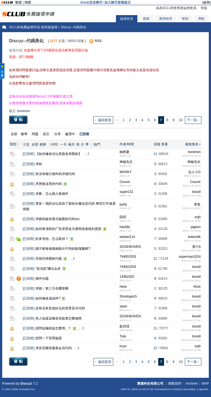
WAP (205, 383)
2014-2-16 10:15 (191, 155)
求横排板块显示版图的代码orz (57, 219)
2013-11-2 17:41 (191, 320)
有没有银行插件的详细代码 (55, 174)
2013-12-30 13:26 (191, 250)
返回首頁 (104, 120)
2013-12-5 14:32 (191, 290)
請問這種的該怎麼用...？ (53, 328)
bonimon (23, 111)
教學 (24, 134)
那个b (196, 247)
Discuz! (26, 383)
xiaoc (123, 306)
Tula (123, 336)
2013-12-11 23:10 (191, 260)
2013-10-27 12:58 (191, 350)
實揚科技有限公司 (150, 383)
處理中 (70, 134)
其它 (46, 134)
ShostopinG (128, 296)
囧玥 (123, 217)
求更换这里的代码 (48, 184)
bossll (196, 192)
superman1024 (190, 257)
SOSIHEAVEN (130, 247)
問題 (35, 134)
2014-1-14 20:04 (191, 230)
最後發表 (191, 144)
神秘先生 (126, 162)
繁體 (18, 2)
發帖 (19, 119)
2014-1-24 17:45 (191, 195)
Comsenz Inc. (27, 389)
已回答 (29, 154)
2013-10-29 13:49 (191, 340)
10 (180, 120)
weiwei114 (127, 237)
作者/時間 (127, 144)
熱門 (97, 144)
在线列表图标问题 (48, 258)
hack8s (125, 227)
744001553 (128, 257)
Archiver (192, 383)
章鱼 (197, 204)
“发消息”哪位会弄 (48, 269)
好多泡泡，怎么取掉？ (51, 239)
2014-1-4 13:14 (192, 240)
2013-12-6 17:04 (191, 270)
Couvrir (125, 182)
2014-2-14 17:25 (191, 166)
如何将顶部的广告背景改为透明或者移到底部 (68, 229)
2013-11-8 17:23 (191, 310)
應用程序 (165, 19)
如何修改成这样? (47, 298)
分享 (57, 134)
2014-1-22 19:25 (191, 221)
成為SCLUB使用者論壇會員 (176, 8)
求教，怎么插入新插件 (51, 194)
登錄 (204, 8)
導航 (201, 19)
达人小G (194, 172)
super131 (126, 192)
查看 (164, 144)
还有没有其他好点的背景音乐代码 (60, 308)
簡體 (27, 2)
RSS (98, 41)
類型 (13, 144)
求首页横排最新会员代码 (53, 348)
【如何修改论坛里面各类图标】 (58, 154)
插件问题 (42, 279)
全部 (14, 134)
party (123, 204)
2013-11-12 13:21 (191, 300)
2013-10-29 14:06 (191, 330)
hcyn (123, 346)
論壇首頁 (126, 19)
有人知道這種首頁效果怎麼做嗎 (58, 318)
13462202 (127, 277)
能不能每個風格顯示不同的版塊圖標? (62, 249)
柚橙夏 (124, 152)
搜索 (146, 19)
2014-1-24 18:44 (191, 185)
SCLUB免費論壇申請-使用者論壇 (33, 27)
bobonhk (194, 237)
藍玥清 (124, 326)
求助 (38, 164)
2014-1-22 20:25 (191, 208)
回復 (157, 144)
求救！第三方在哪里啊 (51, 288)
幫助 (185, 19)
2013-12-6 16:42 (191, 280)
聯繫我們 (174, 383)
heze (123, 286)
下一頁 (192, 120)
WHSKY (126, 172)
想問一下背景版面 (48, 338)
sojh (198, 217)
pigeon (196, 227)
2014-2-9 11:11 (192, 175)
